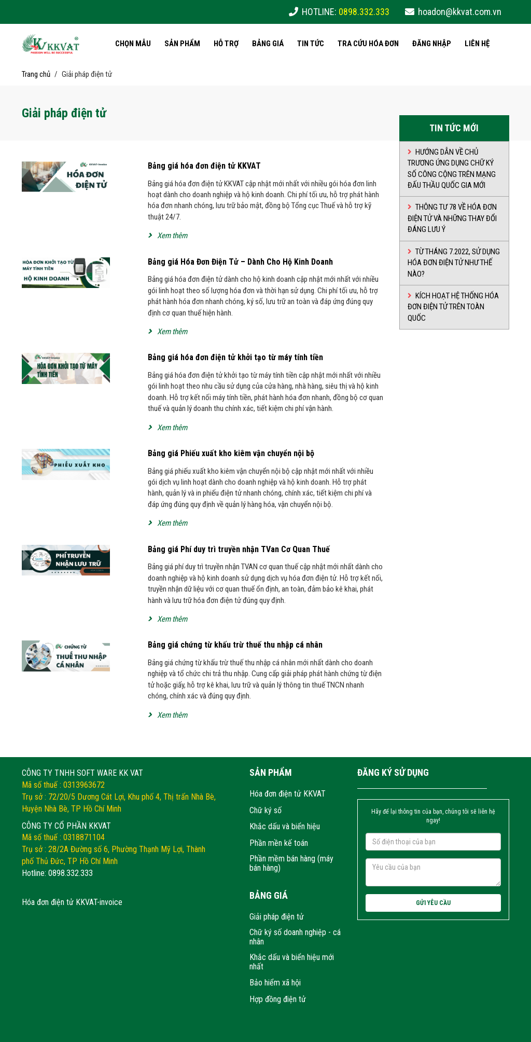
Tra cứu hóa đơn (368, 43)
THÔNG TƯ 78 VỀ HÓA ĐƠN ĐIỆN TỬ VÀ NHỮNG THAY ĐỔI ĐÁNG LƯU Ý (452, 218)
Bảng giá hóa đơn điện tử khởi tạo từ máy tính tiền (235, 357)
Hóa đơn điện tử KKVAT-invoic (70, 902)
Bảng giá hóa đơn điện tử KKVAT (204, 166)
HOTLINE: (345, 11)
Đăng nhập (431, 43)
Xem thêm (167, 235)
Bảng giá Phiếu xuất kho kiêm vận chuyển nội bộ (231, 453)
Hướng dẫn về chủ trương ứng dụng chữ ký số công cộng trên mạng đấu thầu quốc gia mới (452, 168)
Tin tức (310, 43)
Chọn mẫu (133, 43)
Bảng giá (268, 43)
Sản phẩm (182, 43)
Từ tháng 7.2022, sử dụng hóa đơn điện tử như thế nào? (454, 263)
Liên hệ (477, 43)
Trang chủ (36, 74)
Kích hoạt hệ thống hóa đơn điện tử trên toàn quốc (453, 307)
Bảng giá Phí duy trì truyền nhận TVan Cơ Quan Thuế (239, 549)
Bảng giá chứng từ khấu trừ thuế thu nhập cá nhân (235, 645)
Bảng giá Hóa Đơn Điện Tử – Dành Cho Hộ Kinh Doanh (240, 262)
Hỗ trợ (226, 43)
